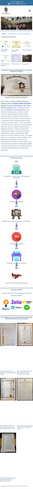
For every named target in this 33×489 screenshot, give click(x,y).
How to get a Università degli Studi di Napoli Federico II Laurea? (25, 427)
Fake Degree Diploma (15, 50)
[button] (29, 10)
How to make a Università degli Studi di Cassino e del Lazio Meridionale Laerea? (7, 427)
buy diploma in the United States (15, 110)
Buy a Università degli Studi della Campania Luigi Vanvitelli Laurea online (24, 372)
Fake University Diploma (5, 64)
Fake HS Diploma (27, 50)
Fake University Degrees (23, 34)
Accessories (25, 64)
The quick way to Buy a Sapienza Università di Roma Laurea (8, 372)
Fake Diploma (12, 34)
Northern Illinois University (22, 103)
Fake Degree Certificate (4, 50)
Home (4, 34)
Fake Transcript (16, 64)
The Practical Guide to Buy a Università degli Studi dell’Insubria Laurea (8, 479)
